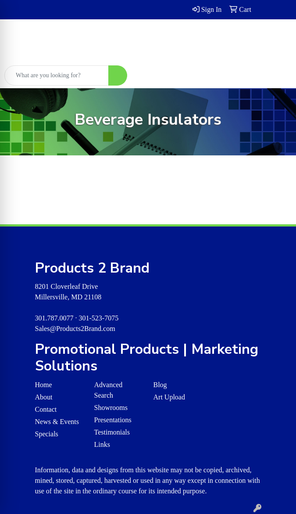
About (44, 397)
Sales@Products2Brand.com (75, 328)
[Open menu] (278, 75)
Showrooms (111, 407)
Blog (160, 384)
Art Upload (169, 397)
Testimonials (112, 432)
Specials (46, 434)
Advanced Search (108, 390)
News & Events (57, 421)
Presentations (113, 420)
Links (102, 444)
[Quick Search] (56, 75)
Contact (46, 409)
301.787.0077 (54, 318)
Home (43, 384)
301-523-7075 (99, 318)
